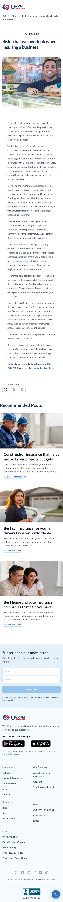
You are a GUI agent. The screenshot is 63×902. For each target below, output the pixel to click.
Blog (14, 16)
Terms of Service (9, 754)
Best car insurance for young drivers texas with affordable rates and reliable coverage (27, 533)
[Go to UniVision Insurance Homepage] (14, 7)
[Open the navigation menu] (57, 7)
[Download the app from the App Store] (41, 743)
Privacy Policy (49, 751)
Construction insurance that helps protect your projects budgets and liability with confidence (31, 459)
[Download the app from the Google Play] (13, 743)
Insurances (7, 767)
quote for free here (43, 368)
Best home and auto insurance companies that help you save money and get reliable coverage (30, 607)
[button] (5, 389)
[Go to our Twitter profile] (16, 872)
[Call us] (56, 894)
